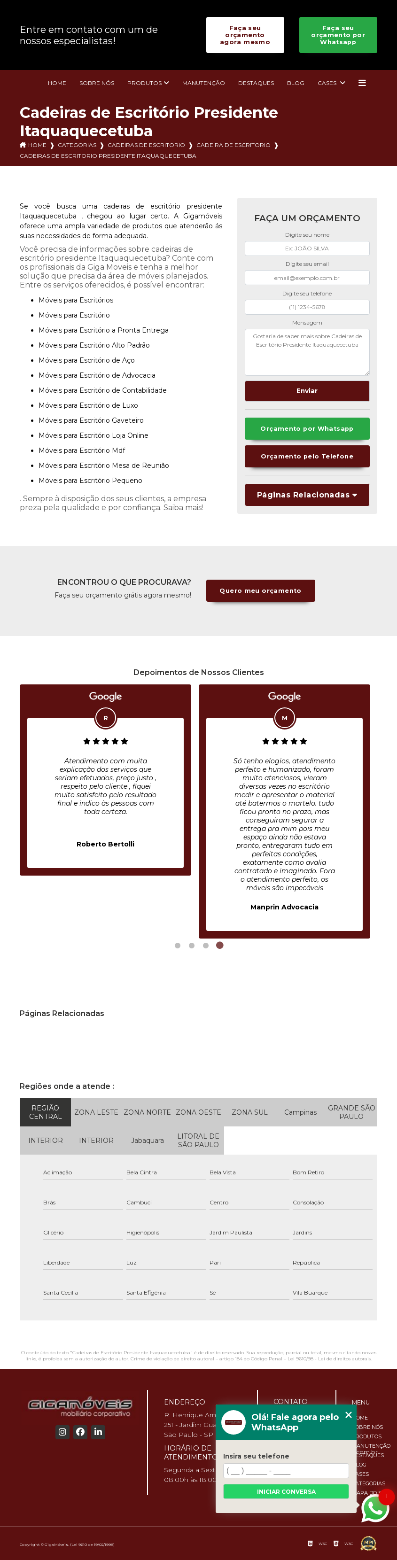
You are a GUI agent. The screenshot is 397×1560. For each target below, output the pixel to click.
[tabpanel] (105, 780)
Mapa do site (370, 1493)
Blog (295, 82)
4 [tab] (220, 945)
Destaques (256, 82)
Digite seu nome (307, 234)
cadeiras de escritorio (146, 144)
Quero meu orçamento (260, 590)
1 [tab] (177, 945)
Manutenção (203, 82)
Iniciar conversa (286, 1491)
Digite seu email (307, 263)
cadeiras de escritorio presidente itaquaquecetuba (108, 155)
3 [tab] (205, 945)
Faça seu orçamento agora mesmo (245, 35)
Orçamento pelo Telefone (307, 456)
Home (57, 82)
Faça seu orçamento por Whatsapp (338, 35)
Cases (328, 82)
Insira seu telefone (256, 1456)
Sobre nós (96, 82)
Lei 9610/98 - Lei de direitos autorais (329, 1359)
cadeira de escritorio (233, 144)
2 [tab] (191, 945)
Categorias (77, 144)
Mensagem (307, 322)
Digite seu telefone (307, 293)
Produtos (144, 82)
